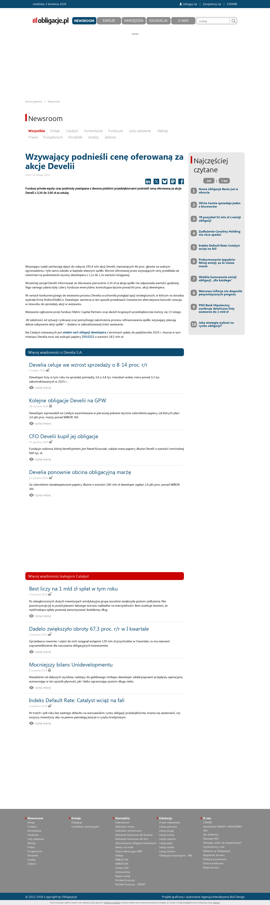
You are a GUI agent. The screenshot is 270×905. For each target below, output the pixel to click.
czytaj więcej (43, 387)
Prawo (33, 137)
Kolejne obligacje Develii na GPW (67, 400)
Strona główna (33, 101)
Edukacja (158, 21)
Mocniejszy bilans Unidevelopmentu (71, 664)
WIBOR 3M (121, 859)
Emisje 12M (122, 868)
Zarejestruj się (212, 4)
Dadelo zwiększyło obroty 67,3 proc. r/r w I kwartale (89, 628)
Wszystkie (36, 131)
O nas (183, 21)
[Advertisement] (135, 62)
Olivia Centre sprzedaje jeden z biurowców (220, 204)
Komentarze (93, 131)
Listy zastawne (140, 131)
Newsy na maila (124, 847)
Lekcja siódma (167, 851)
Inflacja (119, 855)
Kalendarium (122, 822)
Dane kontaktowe (213, 863)
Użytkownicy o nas (213, 847)
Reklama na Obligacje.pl (216, 851)
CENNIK (232, 4)
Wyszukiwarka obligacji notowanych (135, 843)
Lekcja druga (166, 830)
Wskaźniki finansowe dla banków (134, 835)
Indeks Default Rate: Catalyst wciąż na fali (76, 700)
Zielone (110, 137)
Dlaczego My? (211, 838)
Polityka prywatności (214, 859)
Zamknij (216, 902)
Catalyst (72, 131)
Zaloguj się (188, 4)
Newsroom (84, 21)
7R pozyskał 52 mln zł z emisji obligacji (220, 218)
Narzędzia (133, 21)
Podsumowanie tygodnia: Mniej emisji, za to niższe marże (217, 262)
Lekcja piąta (165, 843)
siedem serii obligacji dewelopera (84, 332)
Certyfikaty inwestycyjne (85, 826)
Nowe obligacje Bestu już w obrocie (218, 190)
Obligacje (76, 822)
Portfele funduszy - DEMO (130, 884)
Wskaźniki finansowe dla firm (131, 839)
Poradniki (75, 137)
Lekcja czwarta (167, 839)
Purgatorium (53, 137)
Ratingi (163, 131)
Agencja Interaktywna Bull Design (223, 897)
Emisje (109, 21)
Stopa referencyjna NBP (128, 851)
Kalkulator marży (124, 826)
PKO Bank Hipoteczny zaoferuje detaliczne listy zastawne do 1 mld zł (217, 308)
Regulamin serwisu (213, 855)
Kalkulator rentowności (128, 830)
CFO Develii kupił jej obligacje (63, 436)
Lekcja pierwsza (168, 826)
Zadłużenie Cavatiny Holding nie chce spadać (219, 233)
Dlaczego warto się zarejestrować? (222, 842)
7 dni (224, 181)
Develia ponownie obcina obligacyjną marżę (80, 471)
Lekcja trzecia (166, 835)
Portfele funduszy (125, 880)
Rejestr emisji (122, 876)
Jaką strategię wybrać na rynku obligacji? (216, 324)
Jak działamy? (210, 834)
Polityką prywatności (112, 902)
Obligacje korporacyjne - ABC (176, 855)
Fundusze (115, 131)
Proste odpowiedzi (169, 822)
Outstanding (122, 872)
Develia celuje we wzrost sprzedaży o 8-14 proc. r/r (88, 364)
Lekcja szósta (166, 847)
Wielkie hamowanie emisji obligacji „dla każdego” (218, 278)
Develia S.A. (73, 352)
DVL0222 (88, 337)
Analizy (93, 137)
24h (209, 181)
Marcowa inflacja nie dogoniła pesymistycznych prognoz (220, 292)
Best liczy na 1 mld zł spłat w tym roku (73, 588)
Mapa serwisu (211, 867)
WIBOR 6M (121, 863)
